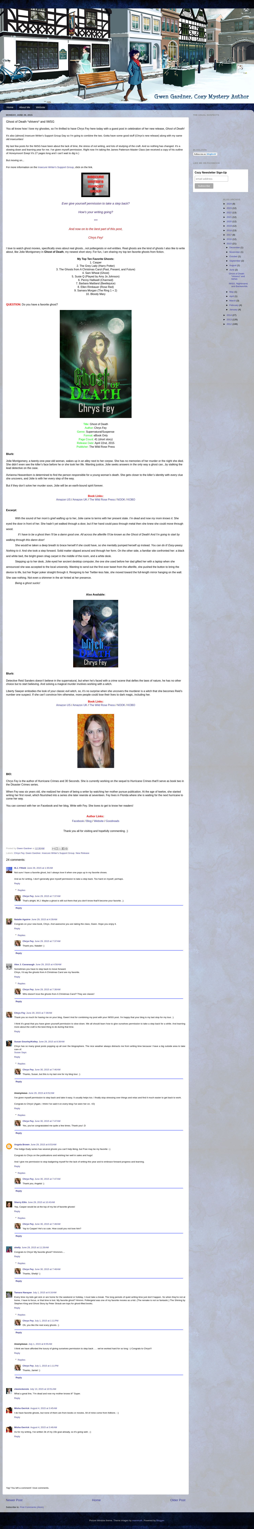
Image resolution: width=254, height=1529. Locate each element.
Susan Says (20, 1052)
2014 (229, 315)
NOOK (121, 499)
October (233, 256)
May (231, 292)
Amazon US (63, 499)
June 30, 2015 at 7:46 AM (47, 1069)
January (233, 309)
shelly (17, 1247)
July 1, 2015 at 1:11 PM (46, 1320)
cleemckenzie (21, 1389)
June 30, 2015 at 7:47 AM (47, 1121)
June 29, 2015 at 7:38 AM (47, 989)
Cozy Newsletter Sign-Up (211, 172)
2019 (229, 226)
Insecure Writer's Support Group (56, 167)
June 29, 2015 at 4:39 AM (44, 919)
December (235, 247)
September (235, 261)
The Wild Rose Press (102, 499)
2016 (229, 239)
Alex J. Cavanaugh (24, 964)
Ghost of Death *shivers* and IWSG (237, 276)
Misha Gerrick (21, 1408)
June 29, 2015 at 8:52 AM (41, 1093)
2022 (229, 212)
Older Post (177, 1500)
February (234, 305)
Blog (89, 821)
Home (10, 107)
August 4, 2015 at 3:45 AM (43, 1408)
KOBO (131, 499)
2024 (229, 203)
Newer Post (14, 1500)
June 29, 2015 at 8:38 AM (52, 1041)
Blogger (160, 1520)
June (232, 269)
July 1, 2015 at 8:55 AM (40, 1344)
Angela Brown (22, 1144)
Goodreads (112, 821)
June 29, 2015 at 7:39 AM (39, 1013)
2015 (229, 243)
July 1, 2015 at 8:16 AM (44, 1292)
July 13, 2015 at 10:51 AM (43, 1389)
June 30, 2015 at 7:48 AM (47, 1224)
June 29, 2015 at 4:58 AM (48, 964)
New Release (82, 853)
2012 (229, 324)
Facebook (78, 821)
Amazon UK (80, 499)
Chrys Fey (19, 853)
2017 (229, 235)
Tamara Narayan (23, 1292)
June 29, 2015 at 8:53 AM (43, 1144)
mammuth (137, 1520)
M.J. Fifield (20, 868)
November (235, 252)
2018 (229, 230)
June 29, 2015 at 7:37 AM (47, 896)
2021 (229, 217)
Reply (17, 883)
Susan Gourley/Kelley (26, 1041)
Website (40, 107)
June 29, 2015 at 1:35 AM (40, 868)
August (233, 265)
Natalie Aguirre (22, 919)
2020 (229, 221)
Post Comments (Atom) (32, 1507)
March (232, 300)
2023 (229, 208)
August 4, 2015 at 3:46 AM (43, 1427)
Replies (21, 890)
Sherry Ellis (20, 1202)
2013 (229, 319)
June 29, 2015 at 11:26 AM (35, 1247)
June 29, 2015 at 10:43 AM (41, 1202)
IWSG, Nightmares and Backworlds (238, 285)
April (232, 296)
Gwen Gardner (33, 853)
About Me (24, 107)
